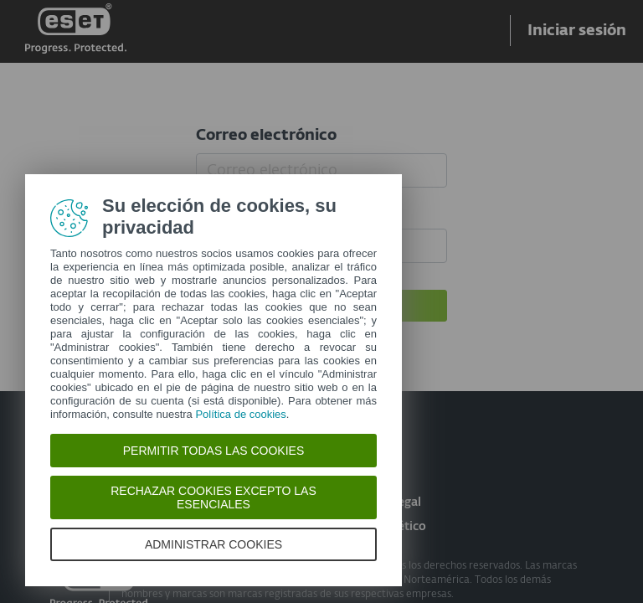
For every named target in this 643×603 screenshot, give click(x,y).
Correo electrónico (266, 135)
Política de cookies (240, 414)
